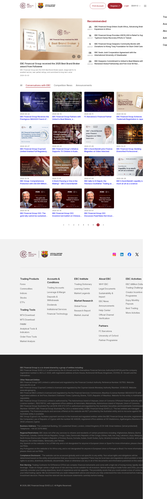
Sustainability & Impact (106, 295)
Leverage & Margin (56, 292)
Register (115, 6)
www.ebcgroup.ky (28, 390)
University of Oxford (108, 335)
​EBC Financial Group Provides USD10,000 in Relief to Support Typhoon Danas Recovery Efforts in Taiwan (120, 36)
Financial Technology (57, 314)
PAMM (23, 324)
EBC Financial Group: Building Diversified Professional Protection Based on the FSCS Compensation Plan (131, 149)
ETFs (22, 302)
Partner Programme (108, 340)
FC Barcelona (105, 331)
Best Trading (132, 308)
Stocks (23, 297)
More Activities (133, 313)
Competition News (63, 85)
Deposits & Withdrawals (53, 298)
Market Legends (82, 293)
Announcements (84, 85)
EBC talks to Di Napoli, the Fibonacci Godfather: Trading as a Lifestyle (99, 181)
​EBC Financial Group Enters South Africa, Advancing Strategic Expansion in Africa (120, 28)
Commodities (26, 288)
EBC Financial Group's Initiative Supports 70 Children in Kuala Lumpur (67, 149)
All (21, 85)
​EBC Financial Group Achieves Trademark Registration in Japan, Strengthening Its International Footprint (131, 117)
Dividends (52, 304)
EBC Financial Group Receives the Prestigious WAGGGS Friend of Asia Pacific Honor (35, 117)
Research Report (82, 310)
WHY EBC (103, 284)
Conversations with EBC (38, 85)
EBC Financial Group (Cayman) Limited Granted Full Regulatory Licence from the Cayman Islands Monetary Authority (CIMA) (35, 149)
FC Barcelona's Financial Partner (99, 115)
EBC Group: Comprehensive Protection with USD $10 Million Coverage (35, 181)
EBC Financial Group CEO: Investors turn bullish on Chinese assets (67, 213)
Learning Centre (82, 288)
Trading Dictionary (83, 284)
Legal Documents (107, 288)
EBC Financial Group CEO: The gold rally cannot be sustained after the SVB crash (35, 213)
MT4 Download (27, 315)
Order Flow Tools (28, 336)
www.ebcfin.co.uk (27, 385)
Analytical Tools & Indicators (28, 330)
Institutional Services (57, 309)
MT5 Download (27, 319)
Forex (23, 284)
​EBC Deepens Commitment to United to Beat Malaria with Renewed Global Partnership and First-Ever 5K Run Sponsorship (118, 62)
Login (126, 6)
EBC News (104, 301)
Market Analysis (27, 341)
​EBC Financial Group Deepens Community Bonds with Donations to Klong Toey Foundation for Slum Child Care (118, 45)
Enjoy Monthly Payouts (132, 302)
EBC (29, 485)
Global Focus (80, 306)
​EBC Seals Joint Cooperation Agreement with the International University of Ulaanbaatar (115, 54)
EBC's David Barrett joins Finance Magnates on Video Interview (99, 148)
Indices (23, 293)
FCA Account (98, 6)
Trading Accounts (55, 287)
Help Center (105, 310)
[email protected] (129, 426)
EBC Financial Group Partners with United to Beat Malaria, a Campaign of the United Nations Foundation (67, 117)
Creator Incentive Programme (134, 294)
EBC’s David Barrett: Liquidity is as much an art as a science (131, 181)
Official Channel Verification (106, 317)
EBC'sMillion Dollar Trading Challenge (135, 286)
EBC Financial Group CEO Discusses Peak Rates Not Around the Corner (99, 213)
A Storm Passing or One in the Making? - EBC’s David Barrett (67, 181)
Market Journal (81, 315)
